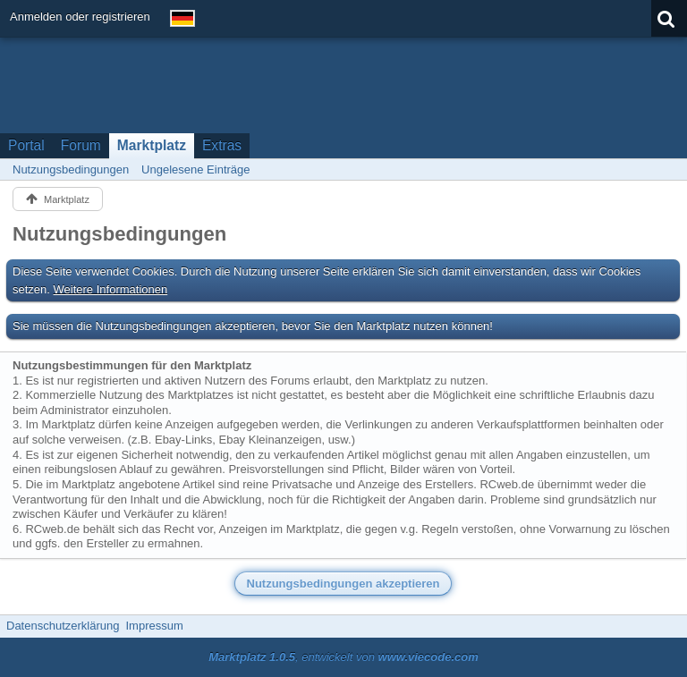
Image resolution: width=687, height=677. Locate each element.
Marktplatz (151, 145)
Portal (26, 145)
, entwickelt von (343, 657)
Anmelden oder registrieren (80, 16)
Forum (81, 145)
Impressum (153, 625)
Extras (222, 145)
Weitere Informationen (111, 289)
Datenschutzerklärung (62, 625)
